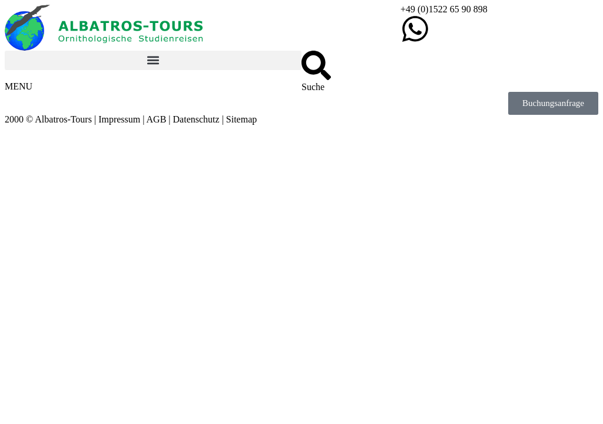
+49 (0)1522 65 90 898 (444, 9)
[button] (153, 60)
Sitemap (241, 119)
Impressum (119, 119)
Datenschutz (196, 119)
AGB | (160, 119)
